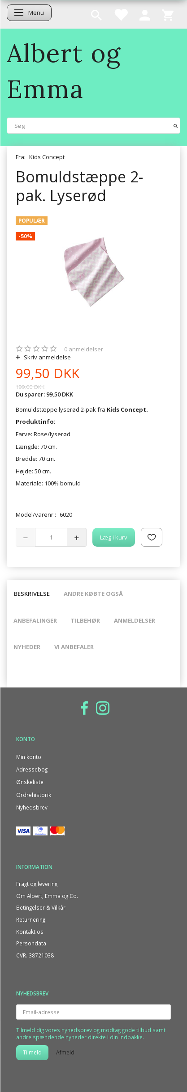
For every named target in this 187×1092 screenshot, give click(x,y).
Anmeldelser (134, 620)
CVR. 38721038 (35, 955)
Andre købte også (93, 594)
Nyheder (26, 647)
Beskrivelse (32, 594)
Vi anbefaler (74, 647)
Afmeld (65, 1052)
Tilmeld (32, 1052)
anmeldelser (83, 349)
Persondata (31, 943)
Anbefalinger (35, 620)
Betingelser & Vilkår (40, 907)
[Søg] (176, 125)
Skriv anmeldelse (46, 357)
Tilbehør (85, 620)
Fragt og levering (36, 883)
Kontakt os (29, 931)
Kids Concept (47, 157)
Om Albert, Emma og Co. (47, 895)
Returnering (30, 919)
